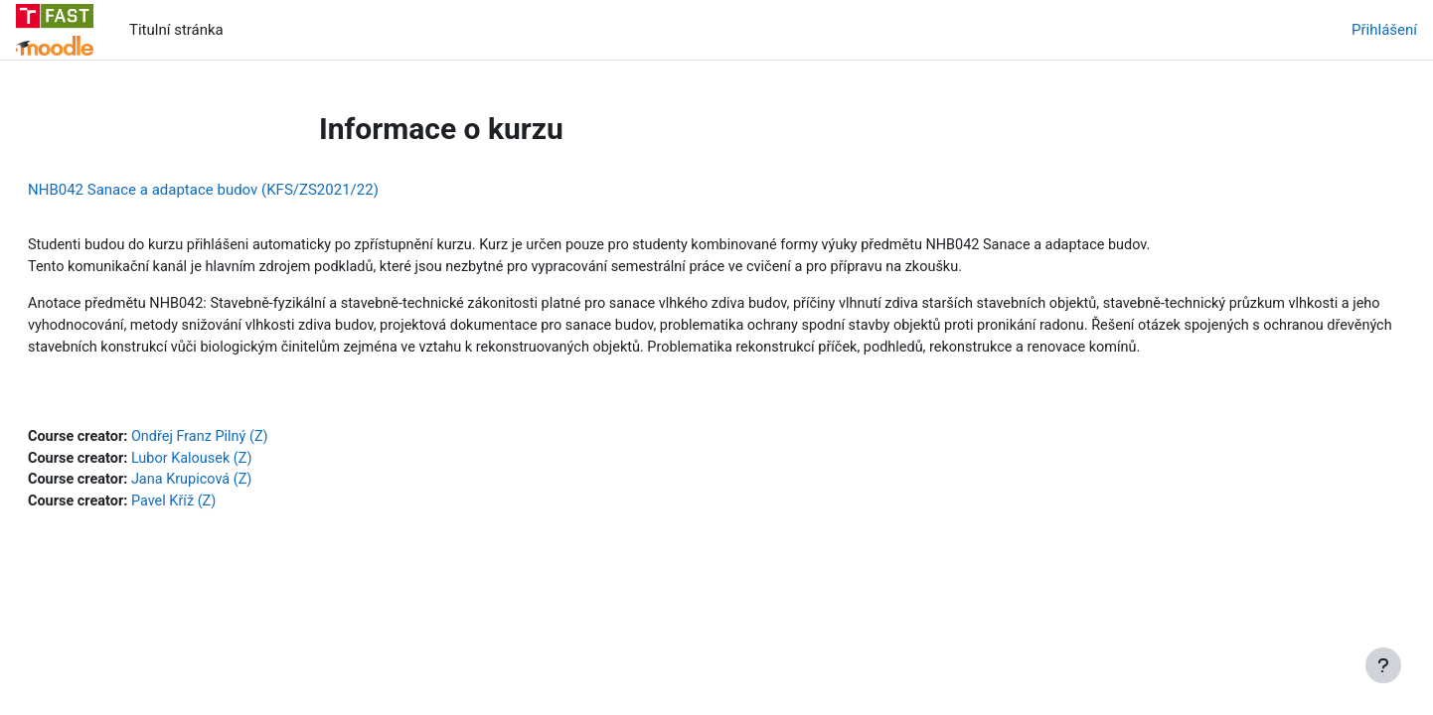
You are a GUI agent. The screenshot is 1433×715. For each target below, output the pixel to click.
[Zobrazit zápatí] (1383, 665)
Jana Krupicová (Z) (245, 509)
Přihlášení (1384, 30)
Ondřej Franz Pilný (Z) (254, 465)
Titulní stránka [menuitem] (176, 30)
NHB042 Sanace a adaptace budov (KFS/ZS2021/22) (251, 190)
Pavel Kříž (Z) (227, 531)
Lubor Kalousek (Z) (245, 487)
